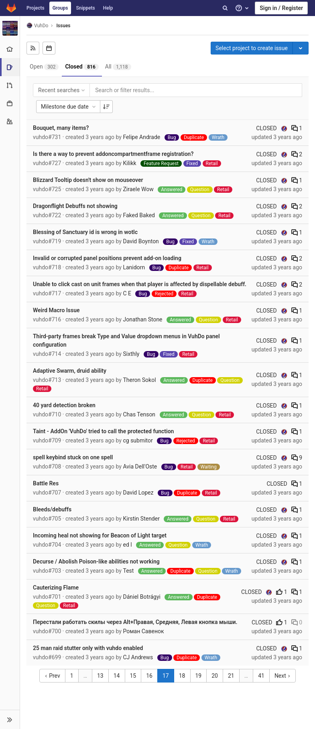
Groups (60, 8)
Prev (52, 675)
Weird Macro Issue (56, 310)
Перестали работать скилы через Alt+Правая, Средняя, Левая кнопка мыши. (135, 622)
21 (231, 675)
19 (198, 675)
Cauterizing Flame (56, 587)
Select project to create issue (251, 48)
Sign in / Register (281, 8)
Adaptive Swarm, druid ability (69, 371)
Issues (63, 25)
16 (149, 675)
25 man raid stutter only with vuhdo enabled (88, 648)
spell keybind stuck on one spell (73, 457)
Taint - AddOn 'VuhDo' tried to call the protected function (103, 431)
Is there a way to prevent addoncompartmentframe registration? (113, 154)
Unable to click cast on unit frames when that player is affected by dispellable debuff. (139, 284)
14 (117, 675)
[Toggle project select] (301, 48)
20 (214, 675)
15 (133, 675)
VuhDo (37, 25)
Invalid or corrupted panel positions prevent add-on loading (107, 258)
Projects (35, 8)
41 (261, 675)
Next (282, 675)
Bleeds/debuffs (52, 509)
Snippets (85, 8)
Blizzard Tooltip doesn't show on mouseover (88, 180)
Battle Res (46, 483)
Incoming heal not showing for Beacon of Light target (100, 535)
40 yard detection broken (64, 405)
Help (108, 8)
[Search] (225, 8)
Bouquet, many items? (61, 128)
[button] (10, 719)
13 (100, 675)
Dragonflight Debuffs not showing (75, 206)
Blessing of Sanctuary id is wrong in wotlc (85, 232)
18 (182, 675)
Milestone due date (69, 106)
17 (166, 675)
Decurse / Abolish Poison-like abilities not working (96, 561)
